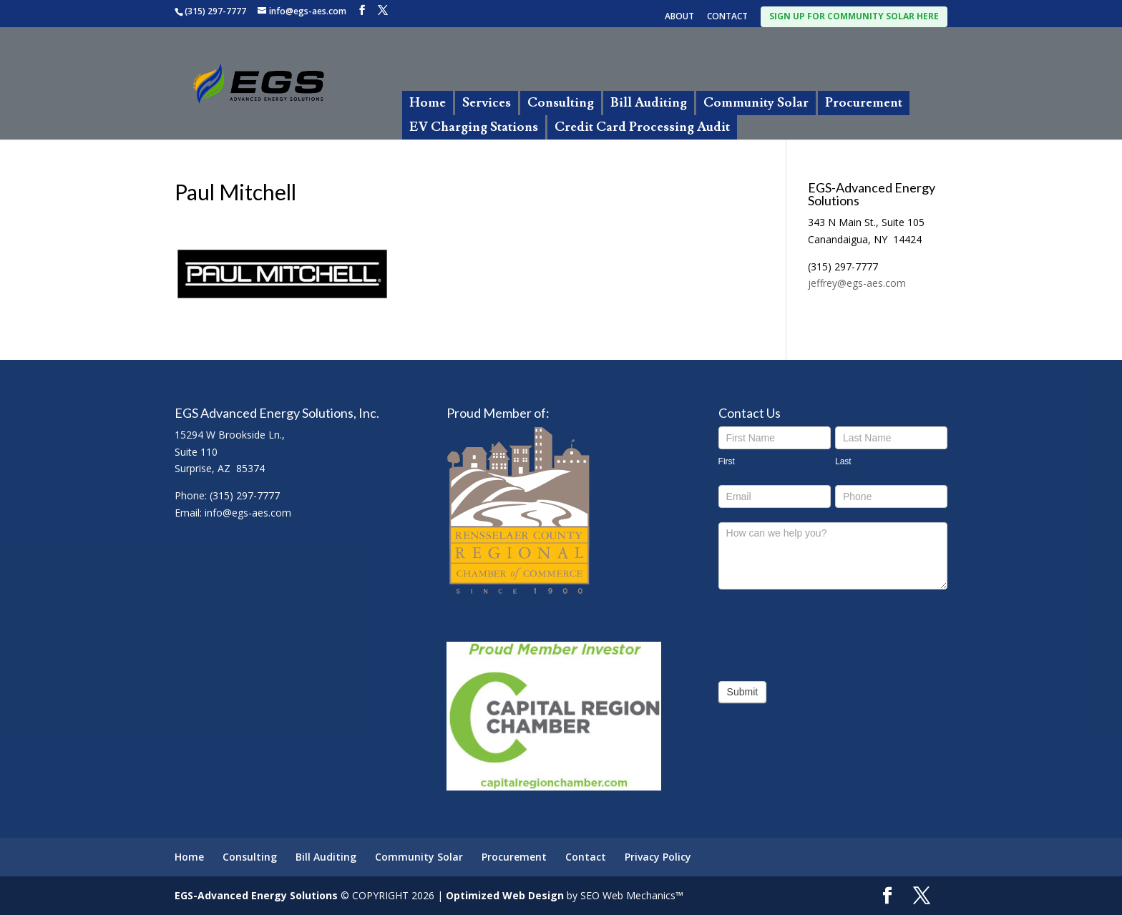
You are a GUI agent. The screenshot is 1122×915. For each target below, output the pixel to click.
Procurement (863, 102)
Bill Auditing (648, 102)
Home (427, 102)
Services (486, 102)
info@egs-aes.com (248, 512)
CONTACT (727, 17)
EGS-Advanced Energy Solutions (256, 895)
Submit (742, 692)
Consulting (560, 102)
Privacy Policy (658, 856)
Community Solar (756, 102)
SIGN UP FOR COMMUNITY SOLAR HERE (854, 16)
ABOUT (679, 17)
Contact (585, 856)
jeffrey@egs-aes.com (857, 283)
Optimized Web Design (505, 895)
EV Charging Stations (473, 127)
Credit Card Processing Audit (642, 127)
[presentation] (827, 632)
